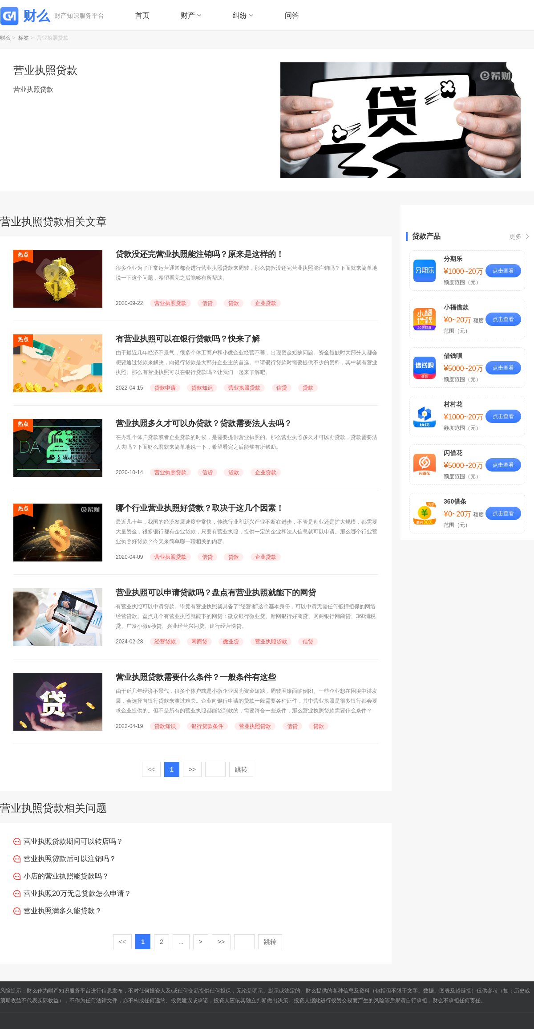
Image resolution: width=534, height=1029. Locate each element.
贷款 (233, 303)
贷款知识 (202, 388)
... (181, 941)
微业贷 (231, 642)
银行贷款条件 (207, 726)
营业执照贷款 (170, 303)
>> (192, 769)
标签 (23, 38)
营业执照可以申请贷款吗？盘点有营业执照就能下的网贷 (216, 592)
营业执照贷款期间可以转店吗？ (73, 841)
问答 (292, 15)
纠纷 (240, 15)
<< (151, 769)
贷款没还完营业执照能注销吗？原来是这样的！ (200, 254)
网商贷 (199, 642)
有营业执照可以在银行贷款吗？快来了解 (188, 338)
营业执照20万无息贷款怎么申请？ (77, 893)
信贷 (207, 303)
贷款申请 (165, 388)
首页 (142, 15)
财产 (188, 15)
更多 (515, 236)
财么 (5, 38)
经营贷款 (165, 642)
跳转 (241, 769)
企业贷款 (265, 303)
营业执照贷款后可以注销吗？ (70, 858)
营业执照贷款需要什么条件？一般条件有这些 (196, 677)
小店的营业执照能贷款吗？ (66, 876)
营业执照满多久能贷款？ (63, 911)
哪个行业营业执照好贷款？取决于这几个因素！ (200, 508)
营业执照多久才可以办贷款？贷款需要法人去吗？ (204, 423)
